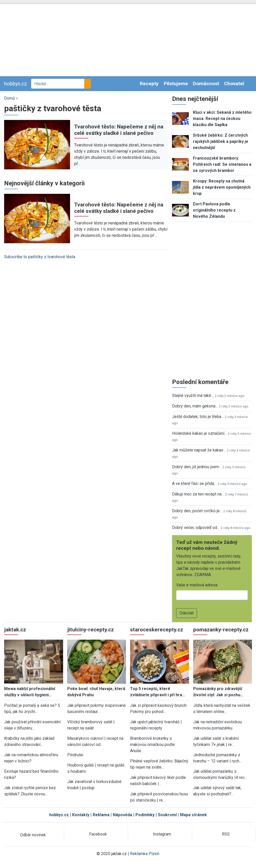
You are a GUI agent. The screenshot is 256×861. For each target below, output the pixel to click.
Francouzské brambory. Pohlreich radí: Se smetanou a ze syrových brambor (222, 164)
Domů (9, 98)
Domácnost (206, 83)
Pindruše (75, 754)
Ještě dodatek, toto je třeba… (198, 416)
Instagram (162, 834)
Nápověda (122, 814)
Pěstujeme (176, 83)
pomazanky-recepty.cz (221, 630)
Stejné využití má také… (193, 395)
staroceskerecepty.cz (156, 630)
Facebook (98, 834)
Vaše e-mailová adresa (196, 584)
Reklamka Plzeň (144, 853)
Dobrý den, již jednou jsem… (196, 466)
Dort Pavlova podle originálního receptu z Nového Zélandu (214, 210)
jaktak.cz (15, 630)
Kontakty (80, 814)
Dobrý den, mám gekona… (195, 406)
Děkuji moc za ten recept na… (198, 494)
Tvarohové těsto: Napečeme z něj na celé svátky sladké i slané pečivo (118, 130)
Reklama (101, 814)
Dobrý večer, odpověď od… (196, 527)
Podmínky (145, 814)
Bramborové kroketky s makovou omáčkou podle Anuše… (152, 744)
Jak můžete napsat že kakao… (199, 450)
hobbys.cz (15, 84)
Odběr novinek (33, 834)
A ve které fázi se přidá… (194, 483)
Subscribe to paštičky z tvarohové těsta (39, 256)
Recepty (149, 83)
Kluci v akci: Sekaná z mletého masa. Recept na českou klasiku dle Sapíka (222, 118)
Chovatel (234, 83)
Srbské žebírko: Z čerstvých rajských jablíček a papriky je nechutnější (220, 141)
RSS (226, 834)
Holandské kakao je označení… (199, 433)
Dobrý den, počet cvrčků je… (197, 510)
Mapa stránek (193, 814)
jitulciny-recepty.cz (90, 630)
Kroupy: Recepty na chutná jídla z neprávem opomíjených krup (222, 187)
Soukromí (167, 814)
